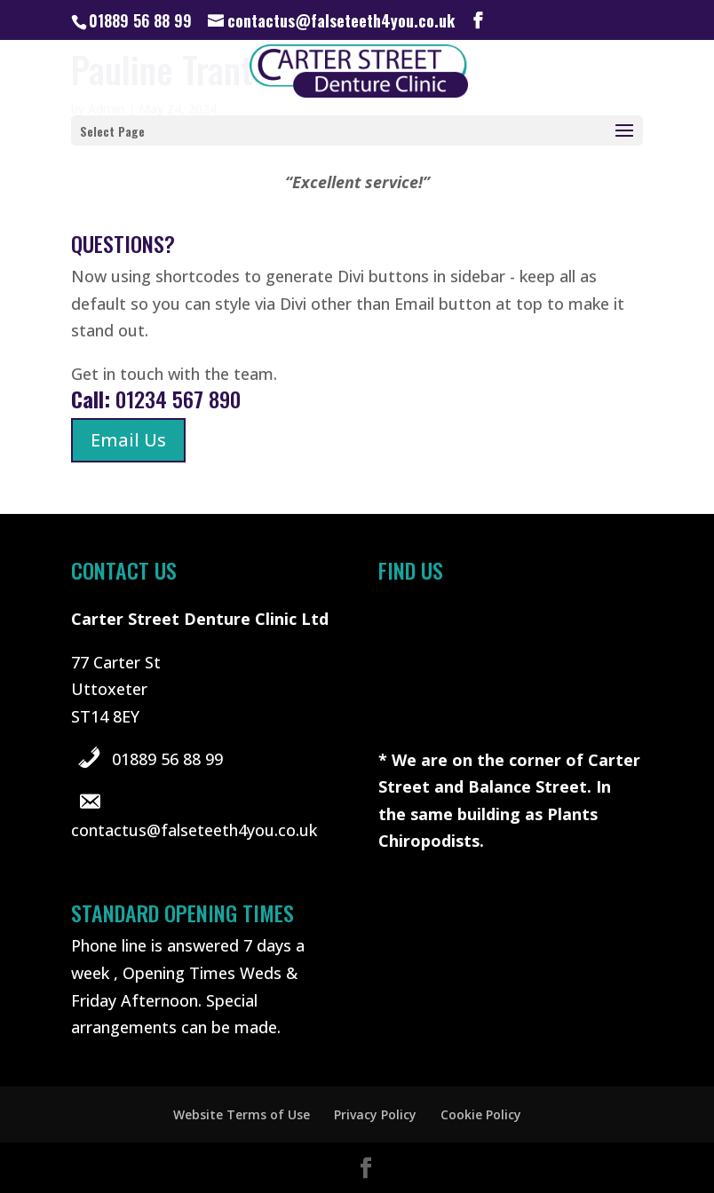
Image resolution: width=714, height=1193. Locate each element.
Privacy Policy (375, 1114)
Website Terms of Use (241, 1114)
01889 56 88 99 (167, 759)
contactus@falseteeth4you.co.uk (194, 830)
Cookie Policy (480, 1114)
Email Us (128, 440)
